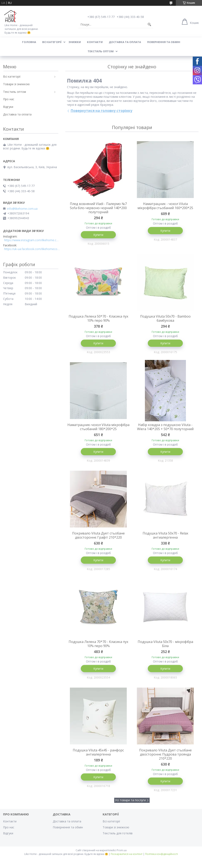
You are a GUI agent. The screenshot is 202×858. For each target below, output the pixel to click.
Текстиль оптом (101, 51)
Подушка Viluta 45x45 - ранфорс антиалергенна (98, 752)
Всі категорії (51, 42)
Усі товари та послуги (130, 800)
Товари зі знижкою (16, 84)
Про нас (8, 99)
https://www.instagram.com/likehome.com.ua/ (32, 240)
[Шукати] (149, 24)
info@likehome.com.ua (22, 209)
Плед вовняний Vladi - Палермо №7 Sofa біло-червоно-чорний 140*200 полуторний (98, 208)
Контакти (95, 42)
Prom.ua (122, 850)
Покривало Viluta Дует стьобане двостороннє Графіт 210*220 (98, 535)
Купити (98, 235)
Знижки (74, 42)
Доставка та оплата (125, 42)
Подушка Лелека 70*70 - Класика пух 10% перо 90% (98, 644)
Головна (29, 42)
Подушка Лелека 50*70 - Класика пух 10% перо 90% (98, 318)
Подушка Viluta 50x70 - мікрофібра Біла (165, 644)
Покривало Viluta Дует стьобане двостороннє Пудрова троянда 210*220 (165, 754)
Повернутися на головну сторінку (101, 110)
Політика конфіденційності (161, 854)
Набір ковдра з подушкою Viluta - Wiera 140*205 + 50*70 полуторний (165, 427)
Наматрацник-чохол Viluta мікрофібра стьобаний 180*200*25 (98, 427)
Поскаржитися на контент (126, 854)
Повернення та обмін (163, 42)
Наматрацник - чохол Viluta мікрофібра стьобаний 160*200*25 (165, 206)
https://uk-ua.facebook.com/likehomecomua (32, 249)
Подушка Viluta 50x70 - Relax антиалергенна (165, 535)
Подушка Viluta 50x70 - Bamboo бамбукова (165, 318)
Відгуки (8, 107)
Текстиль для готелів (118, 833)
